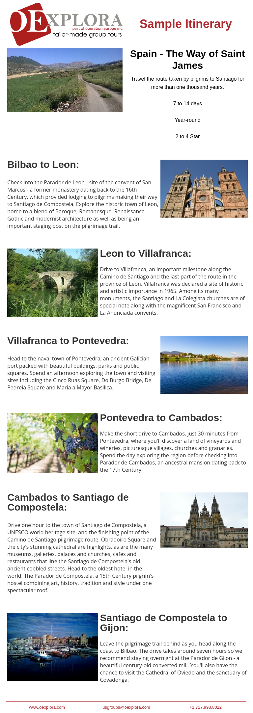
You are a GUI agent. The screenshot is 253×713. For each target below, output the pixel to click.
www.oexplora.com (47, 707)
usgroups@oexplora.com (126, 707)
